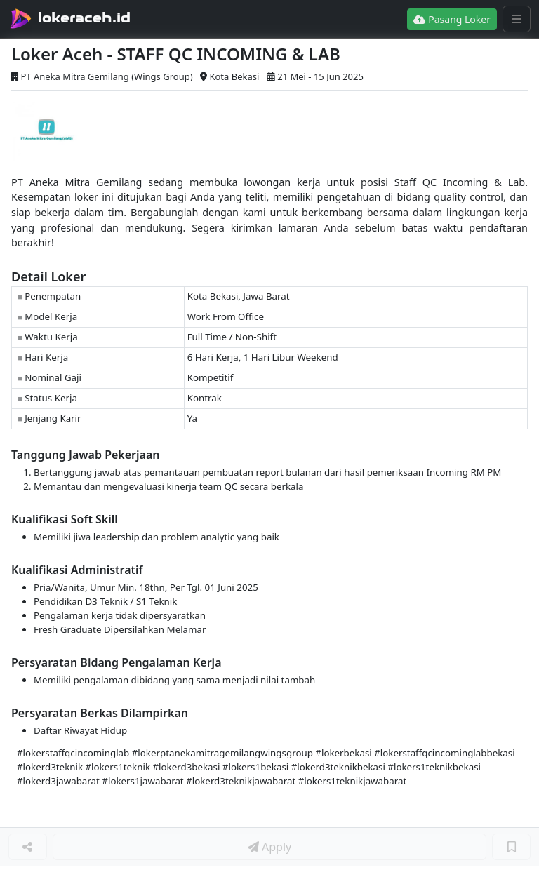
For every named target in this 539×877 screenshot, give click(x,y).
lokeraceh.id (84, 17)
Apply (269, 847)
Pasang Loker (452, 19)
